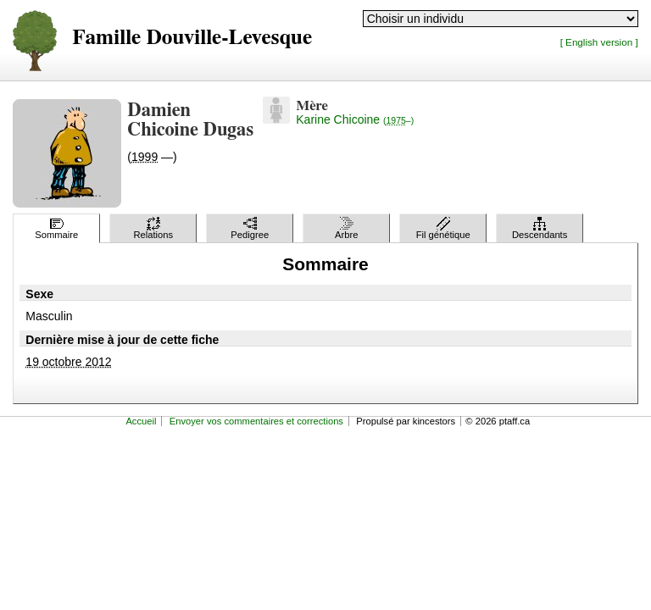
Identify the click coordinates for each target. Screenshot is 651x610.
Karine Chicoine (355, 119)
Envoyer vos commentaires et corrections (256, 421)
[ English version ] (599, 41)
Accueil (140, 421)
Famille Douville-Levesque (192, 37)
